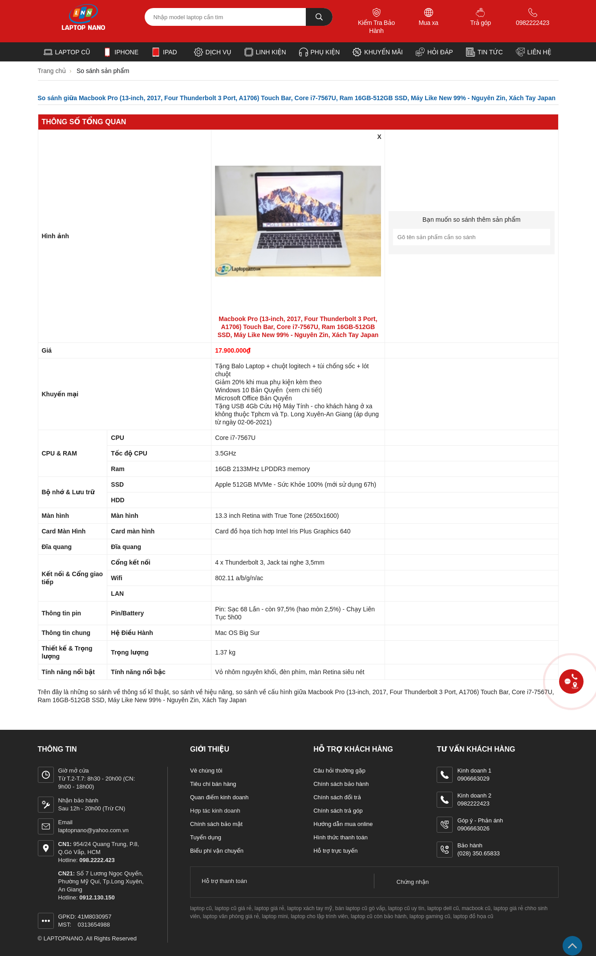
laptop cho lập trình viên (319, 916)
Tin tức (484, 52)
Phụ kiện (319, 52)
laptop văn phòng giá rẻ (231, 916)
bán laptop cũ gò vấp (360, 908)
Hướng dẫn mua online (343, 824)
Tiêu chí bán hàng (213, 784)
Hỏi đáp (434, 52)
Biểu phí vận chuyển (216, 850)
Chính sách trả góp (338, 810)
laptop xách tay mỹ (309, 908)
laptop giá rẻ (269, 908)
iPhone (120, 52)
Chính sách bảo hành (341, 784)
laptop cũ (201, 908)
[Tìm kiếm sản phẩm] (238, 17)
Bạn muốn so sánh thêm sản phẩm (471, 219)
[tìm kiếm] (319, 17)
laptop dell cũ (443, 908)
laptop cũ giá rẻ (233, 908)
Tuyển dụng (205, 837)
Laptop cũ (67, 52)
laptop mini (275, 916)
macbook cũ (476, 908)
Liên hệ (533, 52)
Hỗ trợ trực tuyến (335, 850)
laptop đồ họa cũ (473, 916)
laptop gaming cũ (429, 916)
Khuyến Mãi (378, 52)
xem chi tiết (304, 390)
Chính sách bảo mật (216, 824)
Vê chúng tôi (206, 770)
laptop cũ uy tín (406, 908)
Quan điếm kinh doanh (219, 797)
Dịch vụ (212, 52)
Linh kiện (265, 52)
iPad (164, 52)
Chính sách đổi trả (337, 797)
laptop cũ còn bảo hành (378, 916)
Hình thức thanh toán (340, 837)
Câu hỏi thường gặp (339, 770)
